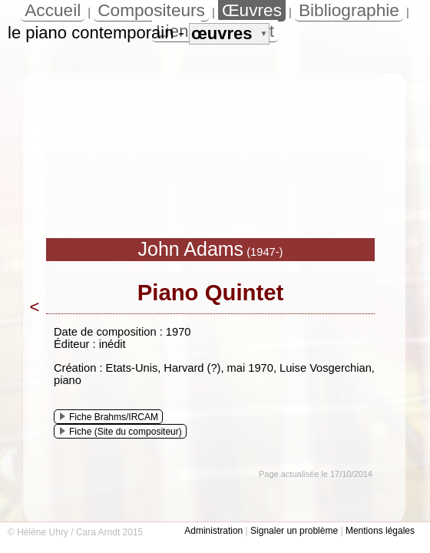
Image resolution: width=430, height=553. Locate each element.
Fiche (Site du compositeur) (121, 431)
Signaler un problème (294, 530)
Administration (213, 530)
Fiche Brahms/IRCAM (109, 417)
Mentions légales (380, 530)
